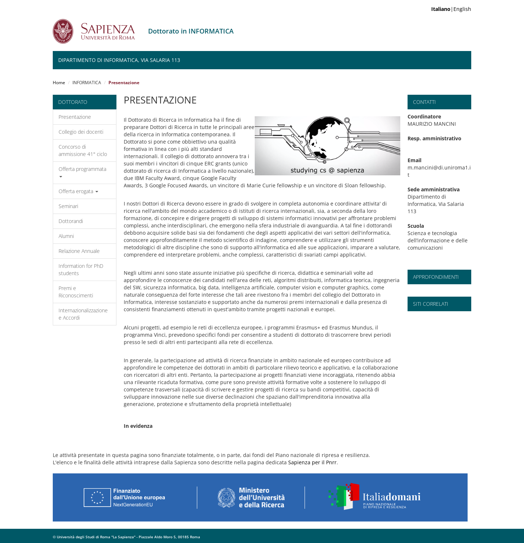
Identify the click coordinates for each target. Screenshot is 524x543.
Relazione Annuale (79, 250)
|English (451, 8)
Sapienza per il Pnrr (312, 462)
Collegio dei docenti (81, 131)
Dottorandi (71, 221)
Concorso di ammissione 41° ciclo (83, 150)
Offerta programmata (82, 171)
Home (59, 82)
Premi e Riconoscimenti (76, 292)
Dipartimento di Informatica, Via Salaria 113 (119, 59)
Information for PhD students (81, 269)
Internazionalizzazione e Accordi (83, 314)
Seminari (68, 206)
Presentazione (75, 116)
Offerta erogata (78, 191)
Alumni (66, 236)
